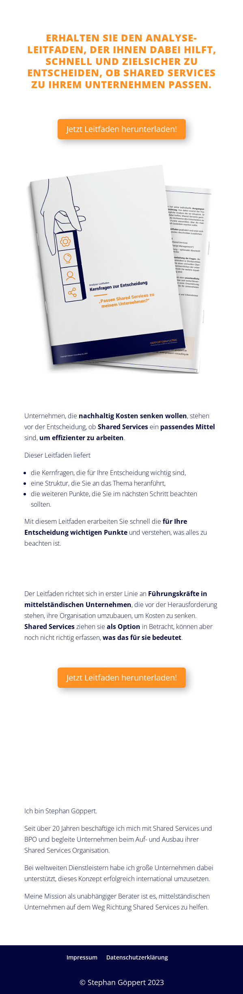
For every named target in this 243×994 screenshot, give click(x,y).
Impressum (82, 957)
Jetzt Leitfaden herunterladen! (122, 128)
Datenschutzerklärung (137, 957)
